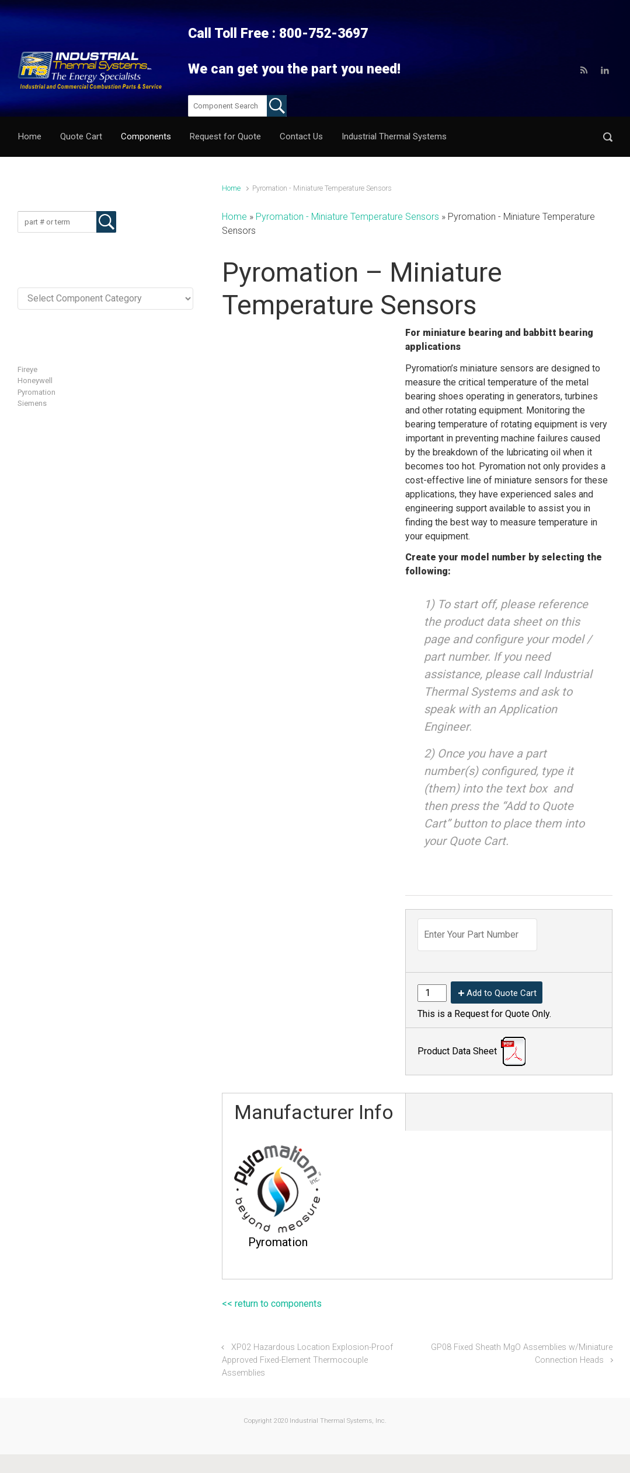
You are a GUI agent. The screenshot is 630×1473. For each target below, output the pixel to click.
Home (231, 188)
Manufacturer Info (314, 1112)
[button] (607, 136)
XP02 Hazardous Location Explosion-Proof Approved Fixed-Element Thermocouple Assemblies (308, 1359)
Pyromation (36, 392)
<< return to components (272, 1303)
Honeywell (35, 380)
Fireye (27, 369)
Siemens (32, 403)
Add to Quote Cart (502, 993)
